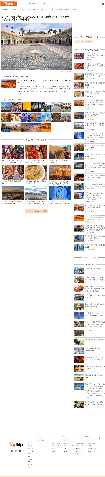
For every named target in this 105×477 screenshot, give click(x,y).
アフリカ (14, 9)
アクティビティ (89, 41)
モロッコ (22, 9)
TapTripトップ (79, 443)
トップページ (3, 9)
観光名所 (54, 448)
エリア (46, 3)
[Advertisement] (89, 24)
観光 (83, 41)
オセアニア (31, 451)
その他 (65, 451)
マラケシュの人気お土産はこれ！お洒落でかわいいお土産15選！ (95, 66)
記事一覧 (32, 3)
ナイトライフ (55, 445)
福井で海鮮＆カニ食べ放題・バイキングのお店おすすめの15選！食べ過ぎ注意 (95, 289)
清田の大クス (89, 331)
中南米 (30, 459)
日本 (29, 443)
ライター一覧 (79, 451)
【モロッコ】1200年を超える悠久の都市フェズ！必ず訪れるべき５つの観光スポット (95, 228)
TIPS (65, 448)
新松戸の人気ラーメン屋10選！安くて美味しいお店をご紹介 (95, 404)
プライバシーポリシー (93, 448)
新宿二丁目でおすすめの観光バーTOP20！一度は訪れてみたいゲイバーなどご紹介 (95, 324)
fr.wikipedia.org (67, 71)
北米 (29, 453)
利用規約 (90, 445)
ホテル (53, 451)
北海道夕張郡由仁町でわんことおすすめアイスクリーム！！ (95, 306)
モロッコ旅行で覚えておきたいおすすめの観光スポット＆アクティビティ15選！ (50, 9)
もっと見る (36, 211)
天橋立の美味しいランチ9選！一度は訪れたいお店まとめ (95, 280)
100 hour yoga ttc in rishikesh (95, 339)
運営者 (89, 451)
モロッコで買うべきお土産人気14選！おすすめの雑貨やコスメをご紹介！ (95, 55)
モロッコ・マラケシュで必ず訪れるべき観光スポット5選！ (95, 115)
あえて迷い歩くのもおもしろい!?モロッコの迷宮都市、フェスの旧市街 (95, 207)
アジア (30, 445)
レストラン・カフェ (69, 445)
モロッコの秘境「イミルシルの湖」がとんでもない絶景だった (95, 125)
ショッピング (67, 443)
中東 (29, 456)
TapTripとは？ (91, 443)
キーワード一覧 (80, 445)
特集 (29, 467)
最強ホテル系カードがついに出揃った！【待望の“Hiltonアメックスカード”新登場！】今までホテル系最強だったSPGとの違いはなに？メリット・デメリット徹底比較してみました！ (95, 391)
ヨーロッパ (31, 448)
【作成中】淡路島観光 (92, 268)
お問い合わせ (79, 453)
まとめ (30, 464)
